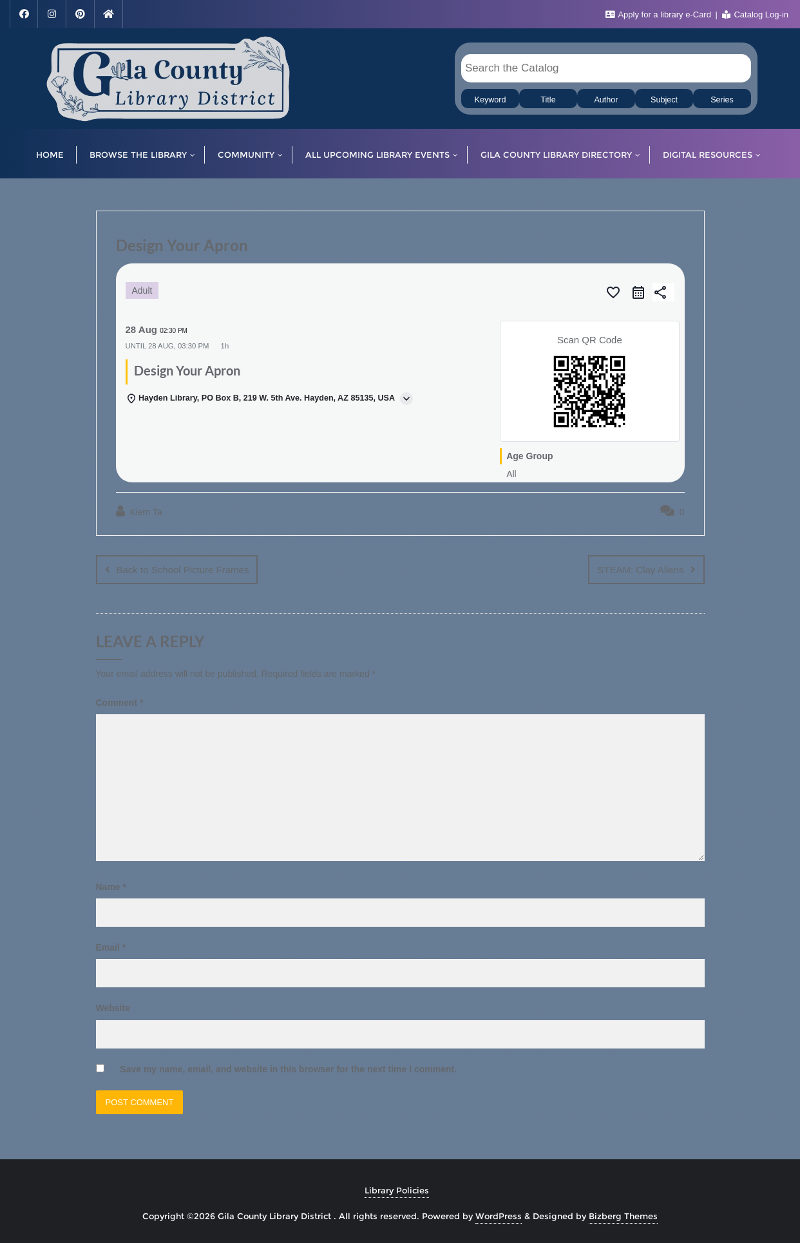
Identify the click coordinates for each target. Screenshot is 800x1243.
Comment (120, 702)
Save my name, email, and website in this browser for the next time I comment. (288, 1068)
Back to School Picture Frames (183, 569)
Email (111, 947)
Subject (664, 99)
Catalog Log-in (755, 14)
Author (606, 99)
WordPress (498, 1215)
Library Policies (397, 1189)
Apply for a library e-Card (659, 14)
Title (547, 99)
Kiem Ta (139, 511)
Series (722, 99)
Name (111, 886)
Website (113, 1007)
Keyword (490, 99)
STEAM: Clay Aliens (640, 569)
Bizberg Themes (623, 1215)
